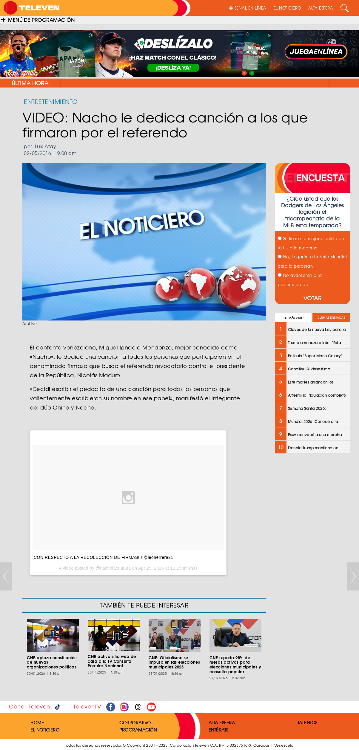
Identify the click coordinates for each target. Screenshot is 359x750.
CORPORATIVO (135, 723)
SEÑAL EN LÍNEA (247, 8)
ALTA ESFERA (320, 8)
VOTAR (312, 298)
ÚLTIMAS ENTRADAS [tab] (331, 318)
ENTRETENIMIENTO (51, 101)
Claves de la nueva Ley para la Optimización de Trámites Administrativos (261, 83)
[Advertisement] (312, 553)
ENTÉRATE (219, 730)
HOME (37, 723)
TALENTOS (308, 723)
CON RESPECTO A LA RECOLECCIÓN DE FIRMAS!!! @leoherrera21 (103, 557)
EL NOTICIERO (287, 8)
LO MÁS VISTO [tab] (294, 318)
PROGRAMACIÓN (138, 730)
